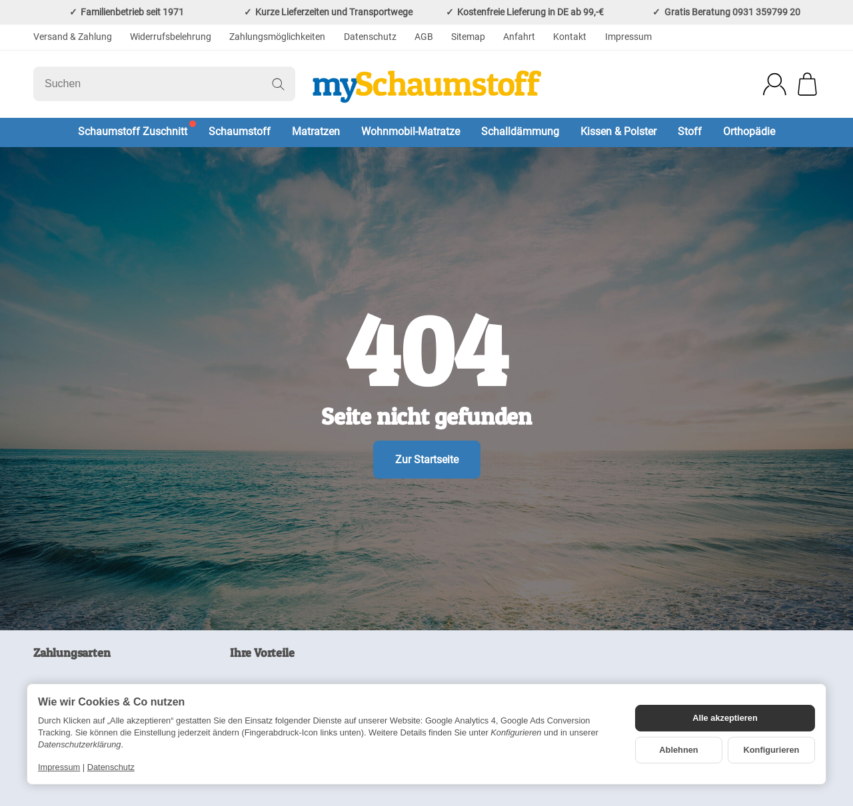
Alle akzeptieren (724, 718)
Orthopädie (749, 131)
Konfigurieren (772, 750)
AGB (424, 36)
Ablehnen (678, 750)
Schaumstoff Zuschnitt (132, 131)
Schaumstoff (240, 131)
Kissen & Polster (618, 131)
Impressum (628, 36)
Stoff (690, 131)
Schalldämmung (520, 131)
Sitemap (468, 36)
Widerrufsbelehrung (170, 36)
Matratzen (316, 131)
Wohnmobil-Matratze (410, 131)
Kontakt (569, 36)
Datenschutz (370, 36)
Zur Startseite (426, 459)
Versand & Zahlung (72, 36)
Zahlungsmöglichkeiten (277, 36)
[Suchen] (164, 84)
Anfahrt (519, 36)
